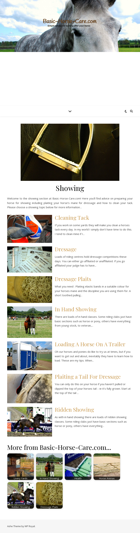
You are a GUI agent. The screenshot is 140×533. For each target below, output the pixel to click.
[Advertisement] (70, 79)
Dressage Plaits (73, 278)
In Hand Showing (76, 309)
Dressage (65, 249)
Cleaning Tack (72, 217)
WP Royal (30, 526)
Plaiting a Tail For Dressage (88, 376)
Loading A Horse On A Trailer (90, 344)
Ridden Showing (74, 409)
